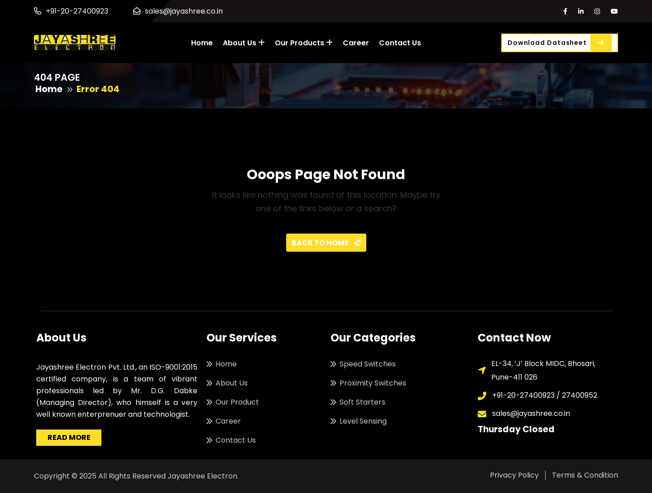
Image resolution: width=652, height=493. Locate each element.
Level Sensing (363, 421)
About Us (239, 43)
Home (202, 43)
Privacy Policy (514, 475)
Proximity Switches (373, 383)
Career (356, 43)
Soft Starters (362, 402)
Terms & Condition (585, 475)
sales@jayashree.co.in (184, 11)
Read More (69, 437)
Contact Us (400, 43)
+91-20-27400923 (77, 11)
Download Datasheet (560, 42)
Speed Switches (368, 364)
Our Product (237, 402)
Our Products (299, 43)
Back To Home (326, 243)
